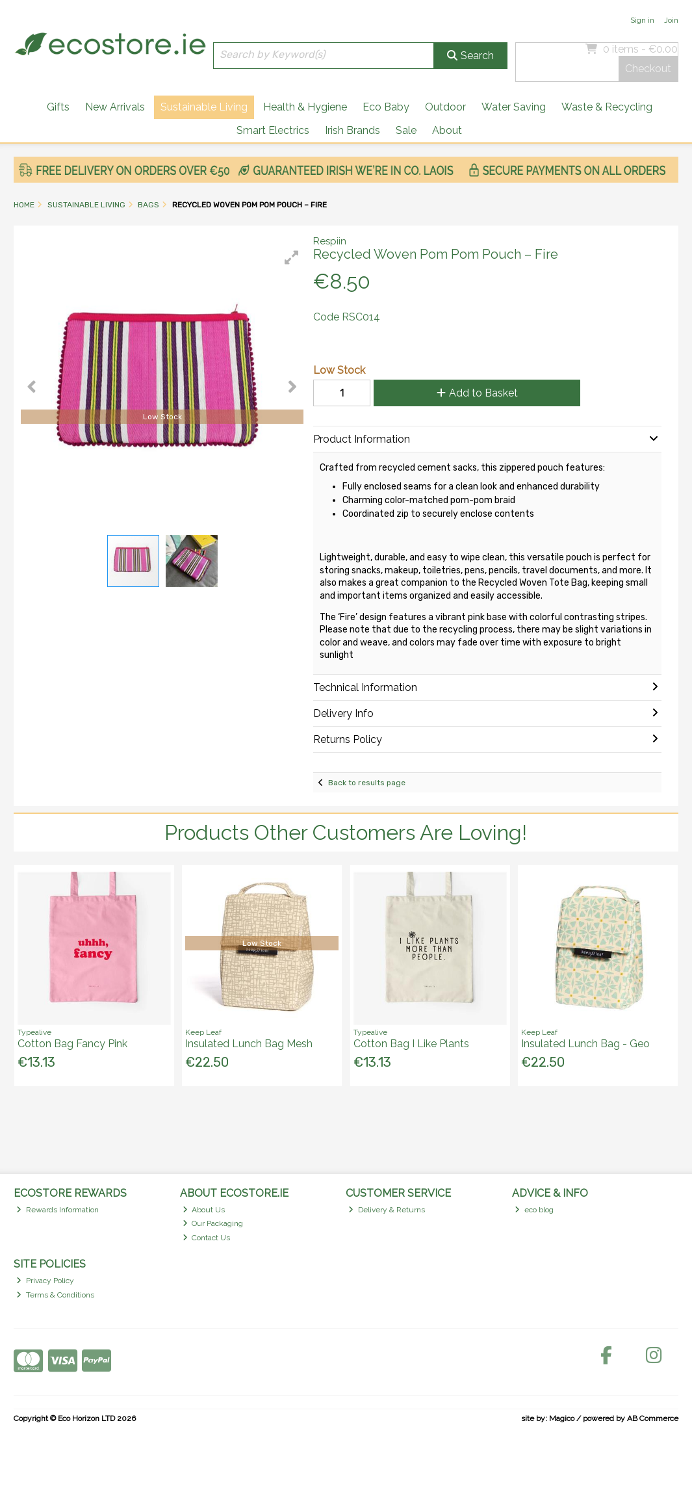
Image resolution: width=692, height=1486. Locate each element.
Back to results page (366, 782)
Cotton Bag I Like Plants (411, 1043)
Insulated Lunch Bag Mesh (249, 1043)
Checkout (648, 68)
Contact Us (207, 1237)
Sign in (642, 20)
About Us (204, 1209)
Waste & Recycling (606, 107)
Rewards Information (57, 1209)
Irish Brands (352, 130)
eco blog (534, 1209)
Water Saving (513, 107)
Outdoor (445, 107)
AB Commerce (652, 1418)
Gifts (58, 107)
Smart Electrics (273, 130)
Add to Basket (477, 393)
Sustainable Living (204, 107)
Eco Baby (386, 107)
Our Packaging (213, 1223)
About (447, 130)
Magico (561, 1418)
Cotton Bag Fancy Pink (72, 1043)
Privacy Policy (45, 1280)
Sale (406, 130)
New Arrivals (115, 107)
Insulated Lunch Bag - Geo (585, 1043)
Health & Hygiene (305, 107)
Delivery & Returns (386, 1209)
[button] (291, 257)
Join (671, 20)
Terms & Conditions (55, 1294)
